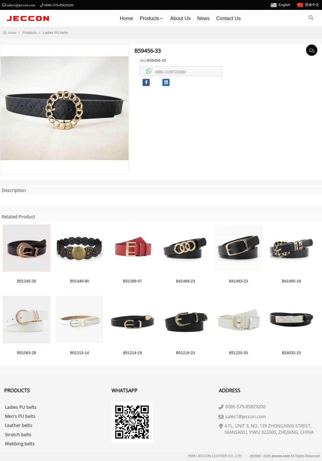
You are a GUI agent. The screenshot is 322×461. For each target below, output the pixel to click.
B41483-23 (238, 281)
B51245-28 (26, 281)
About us (180, 18)
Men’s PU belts (20, 416)
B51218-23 (185, 353)
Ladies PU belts (55, 32)
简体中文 (312, 5)
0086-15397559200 (169, 72)
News (203, 18)
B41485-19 (291, 281)
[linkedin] (166, 82)
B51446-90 (79, 281)
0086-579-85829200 (58, 5)
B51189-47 (132, 281)
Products (152, 18)
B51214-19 (132, 353)
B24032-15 (291, 353)
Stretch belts (18, 435)
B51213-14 (79, 353)
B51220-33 (238, 353)
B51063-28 (26, 353)
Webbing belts (20, 444)
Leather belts (18, 425)
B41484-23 (185, 281)
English (284, 5)
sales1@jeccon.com (21, 5)
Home (126, 18)
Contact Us (228, 18)
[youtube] (156, 82)
